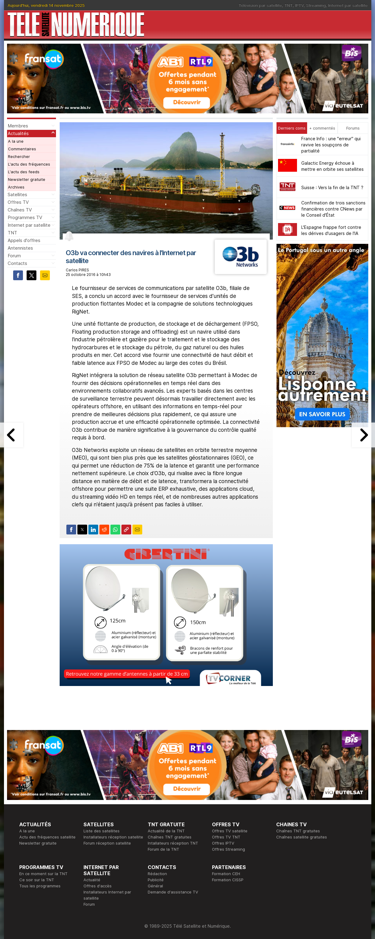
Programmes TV (25, 217)
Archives (16, 187)
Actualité (92, 879)
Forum (14, 256)
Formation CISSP (227, 879)
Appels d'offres (24, 240)
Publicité (156, 879)
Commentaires (22, 148)
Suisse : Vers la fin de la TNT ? (332, 187)
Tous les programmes (40, 885)
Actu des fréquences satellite (47, 836)
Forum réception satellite (107, 843)
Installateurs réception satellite (113, 836)
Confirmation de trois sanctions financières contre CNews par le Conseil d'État (333, 209)
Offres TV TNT (226, 836)
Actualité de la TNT (166, 830)
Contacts (17, 263)
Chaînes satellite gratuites (301, 836)
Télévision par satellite (260, 5)
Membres (18, 126)
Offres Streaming (228, 849)
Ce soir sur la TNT (36, 879)
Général (155, 885)
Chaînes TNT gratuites (169, 836)
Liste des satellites (102, 830)
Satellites (17, 194)
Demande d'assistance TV (173, 891)
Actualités (18, 133)
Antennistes (20, 248)
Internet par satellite (348, 5)
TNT (288, 5)
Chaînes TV (20, 210)
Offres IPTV (223, 843)
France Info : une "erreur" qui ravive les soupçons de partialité (331, 144)
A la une (16, 141)
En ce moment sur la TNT (43, 873)
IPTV (299, 5)
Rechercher (19, 156)
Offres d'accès (98, 885)
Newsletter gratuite (26, 179)
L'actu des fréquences (29, 164)
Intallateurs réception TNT (173, 843)
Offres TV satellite (229, 830)
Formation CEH (226, 873)
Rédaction (157, 873)
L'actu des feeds (23, 171)
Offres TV (18, 202)
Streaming (316, 5)
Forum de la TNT (163, 849)
